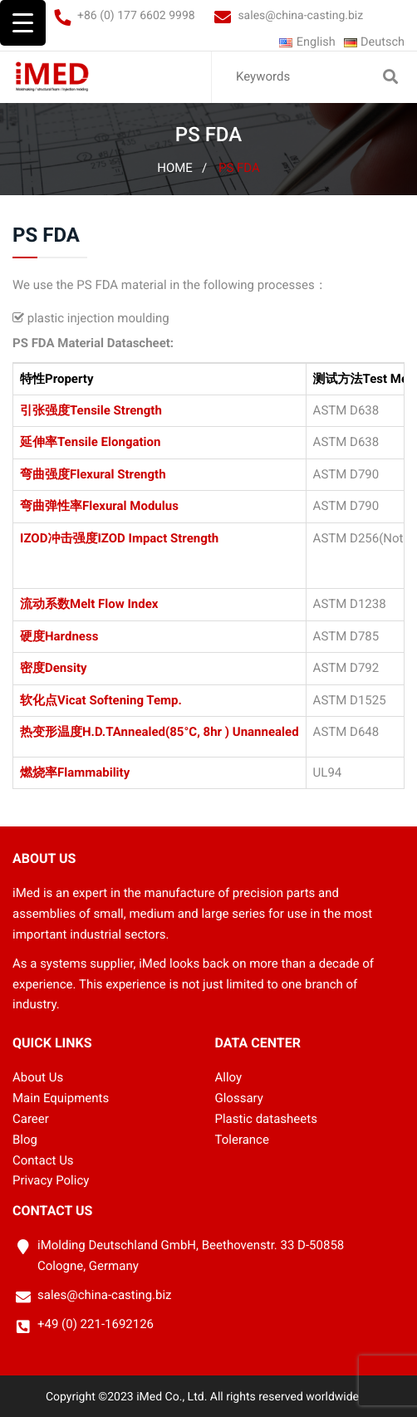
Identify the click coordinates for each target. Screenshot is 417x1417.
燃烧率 (38, 772)
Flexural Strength (118, 474)
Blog (24, 1138)
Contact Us (43, 1159)
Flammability (93, 772)
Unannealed (266, 731)
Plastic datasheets (266, 1118)
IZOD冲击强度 (58, 538)
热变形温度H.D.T (66, 731)
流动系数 (45, 604)
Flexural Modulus (130, 505)
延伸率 (38, 441)
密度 (32, 667)
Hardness (71, 636)
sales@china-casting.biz (300, 15)
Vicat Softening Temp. (119, 700)
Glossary (239, 1097)
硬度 (32, 636)
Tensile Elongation (108, 441)
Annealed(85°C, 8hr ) (171, 731)
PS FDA (239, 167)
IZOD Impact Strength (157, 538)
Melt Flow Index (114, 604)
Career (30, 1118)
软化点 (38, 700)
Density (66, 667)
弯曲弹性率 (51, 505)
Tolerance (242, 1138)
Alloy (229, 1077)
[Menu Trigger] (23, 23)
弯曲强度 (45, 474)
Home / (182, 167)
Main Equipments (60, 1097)
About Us (37, 1077)
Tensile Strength (116, 410)
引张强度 (45, 410)
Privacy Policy (50, 1180)
